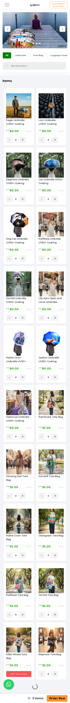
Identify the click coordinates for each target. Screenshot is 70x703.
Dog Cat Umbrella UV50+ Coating (17, 240)
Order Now (57, 698)
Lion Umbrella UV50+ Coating (48, 122)
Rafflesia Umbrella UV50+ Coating (50, 240)
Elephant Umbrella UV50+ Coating (17, 181)
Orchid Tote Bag (49, 595)
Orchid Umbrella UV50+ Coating (16, 300)
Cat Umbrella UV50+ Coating (51, 181)
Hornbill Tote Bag (49, 476)
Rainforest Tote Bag (51, 416)
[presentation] (7, 29)
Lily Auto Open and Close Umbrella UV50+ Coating (50, 300)
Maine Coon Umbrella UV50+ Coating (15, 359)
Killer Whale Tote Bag (16, 656)
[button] (30, 43)
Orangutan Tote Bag (51, 535)
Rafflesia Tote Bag (17, 595)
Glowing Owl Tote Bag (17, 478)
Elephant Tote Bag (50, 654)
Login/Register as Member (58, 4)
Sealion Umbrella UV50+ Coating (49, 359)
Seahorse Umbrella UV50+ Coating (17, 418)
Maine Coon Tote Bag (16, 537)
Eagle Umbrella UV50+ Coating (15, 122)
